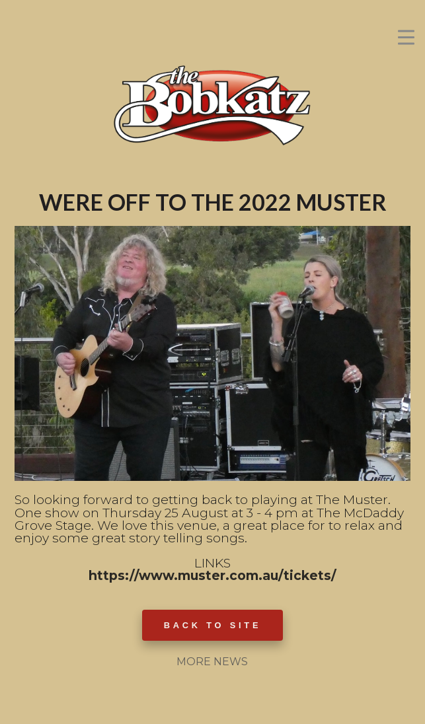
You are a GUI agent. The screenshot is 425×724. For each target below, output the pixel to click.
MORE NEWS (212, 661)
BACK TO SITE (213, 625)
